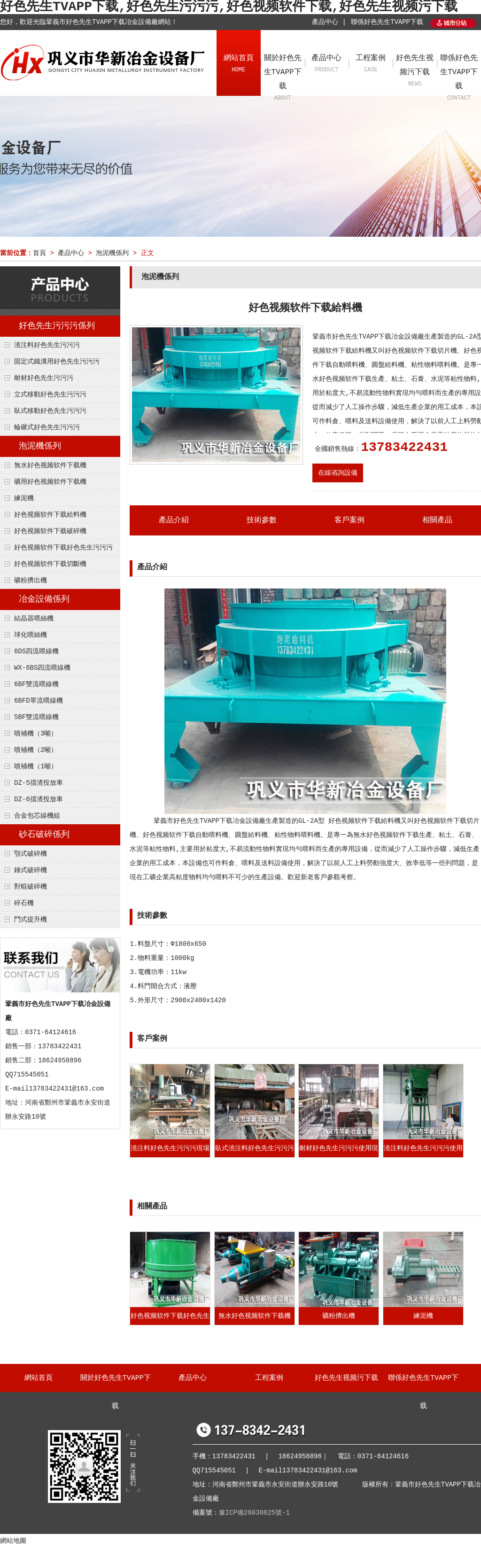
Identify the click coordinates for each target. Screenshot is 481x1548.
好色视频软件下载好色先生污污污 (63, 547)
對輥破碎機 (30, 886)
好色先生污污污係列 (57, 326)
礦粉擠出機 (30, 580)
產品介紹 (174, 520)
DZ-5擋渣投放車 (38, 783)
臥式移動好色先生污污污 (50, 411)
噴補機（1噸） (35, 766)
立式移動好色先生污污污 (50, 394)
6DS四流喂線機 (36, 651)
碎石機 (24, 903)
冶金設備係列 (44, 599)
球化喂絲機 (30, 635)
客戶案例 (349, 520)
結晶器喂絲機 (34, 618)
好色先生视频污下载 (415, 71)
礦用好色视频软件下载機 (50, 482)
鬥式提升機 (30, 919)
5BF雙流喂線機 (36, 717)
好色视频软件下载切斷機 (50, 564)
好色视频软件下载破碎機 (50, 531)
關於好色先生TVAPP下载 (283, 78)
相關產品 (437, 520)
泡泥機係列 (112, 253)
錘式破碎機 (30, 870)
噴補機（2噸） (35, 750)
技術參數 (262, 520)
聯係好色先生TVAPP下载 (387, 22)
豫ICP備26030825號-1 (254, 1513)
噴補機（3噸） (35, 733)
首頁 (39, 253)
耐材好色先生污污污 (43, 378)
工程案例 (371, 64)
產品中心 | (329, 22)
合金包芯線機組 (37, 816)
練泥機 (24, 498)
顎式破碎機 (30, 854)
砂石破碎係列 (44, 834)
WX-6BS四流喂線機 (42, 668)
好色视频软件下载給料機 (50, 515)
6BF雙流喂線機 (36, 684)
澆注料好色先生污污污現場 (170, 1148)
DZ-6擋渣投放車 (38, 799)
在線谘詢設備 (337, 473)
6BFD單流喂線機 (38, 700)
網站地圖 (13, 1541)
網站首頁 (239, 64)
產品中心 (327, 64)
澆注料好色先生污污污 (47, 345)
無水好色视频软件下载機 (50, 465)
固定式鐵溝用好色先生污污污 (57, 361)
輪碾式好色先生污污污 (47, 427)
